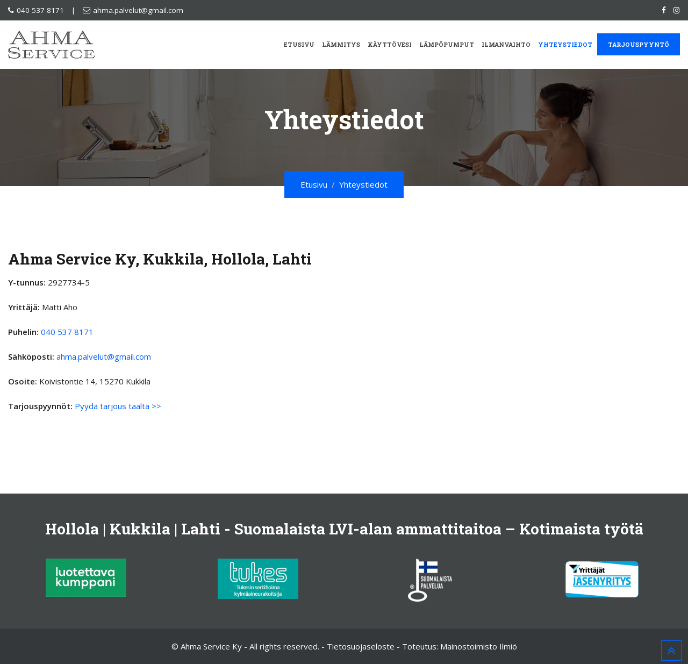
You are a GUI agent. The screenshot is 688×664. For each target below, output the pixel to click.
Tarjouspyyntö (638, 44)
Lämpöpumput (446, 44)
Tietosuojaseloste (361, 646)
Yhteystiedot (565, 44)
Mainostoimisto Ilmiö (478, 646)
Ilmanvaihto (506, 44)
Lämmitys (341, 44)
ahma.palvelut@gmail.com (138, 10)
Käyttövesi (390, 44)
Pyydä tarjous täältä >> (118, 406)
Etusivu (299, 44)
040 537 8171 (40, 10)
